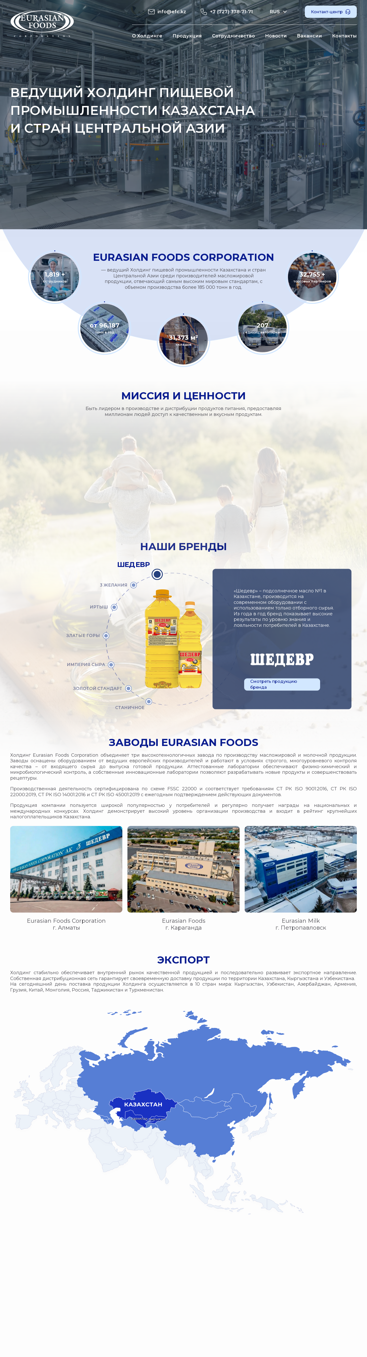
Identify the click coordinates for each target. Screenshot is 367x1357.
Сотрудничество (233, 36)
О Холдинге (147, 36)
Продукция (187, 36)
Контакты (344, 36)
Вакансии (309, 36)
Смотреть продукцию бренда (273, 684)
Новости (276, 36)
